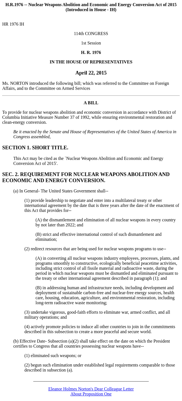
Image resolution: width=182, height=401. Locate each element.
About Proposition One (91, 394)
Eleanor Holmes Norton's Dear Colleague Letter (91, 389)
